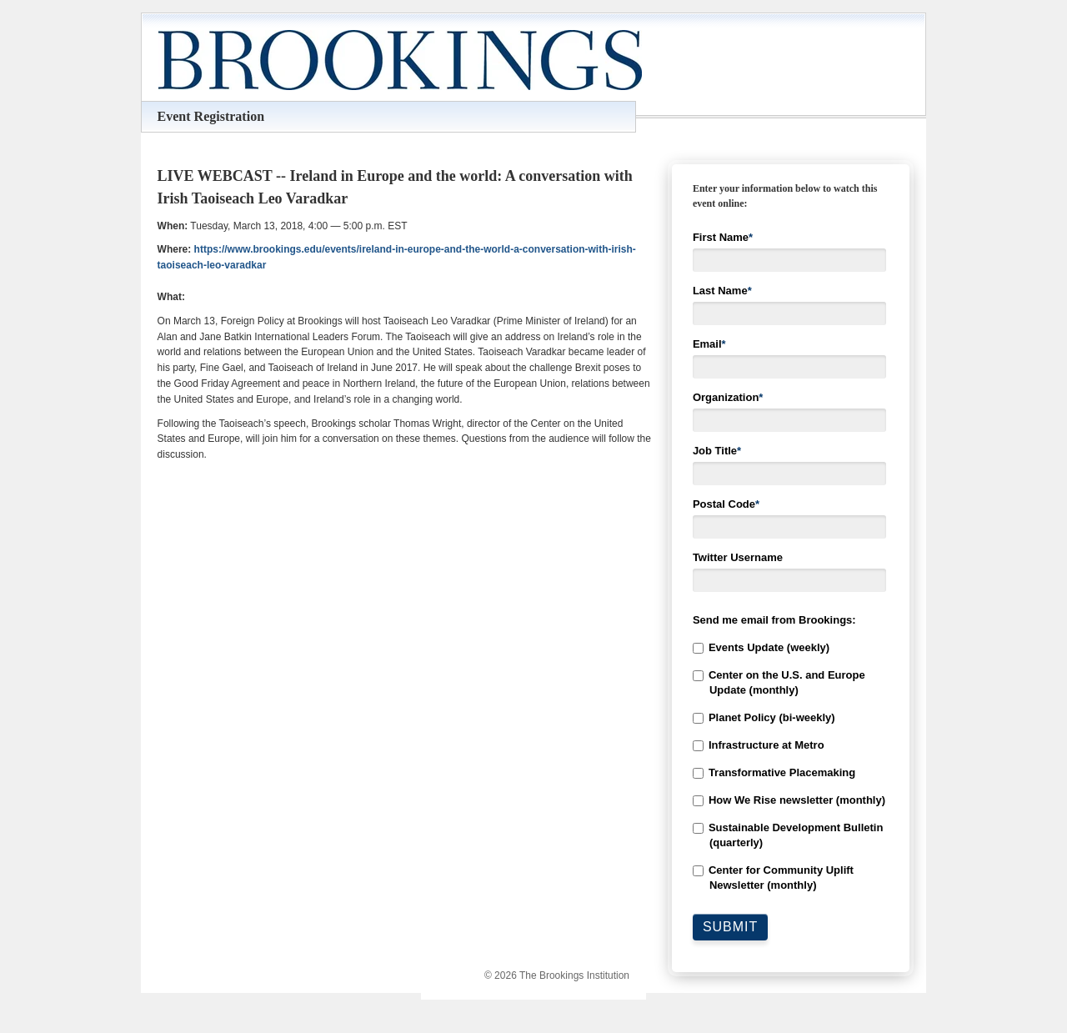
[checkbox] (791, 766)
